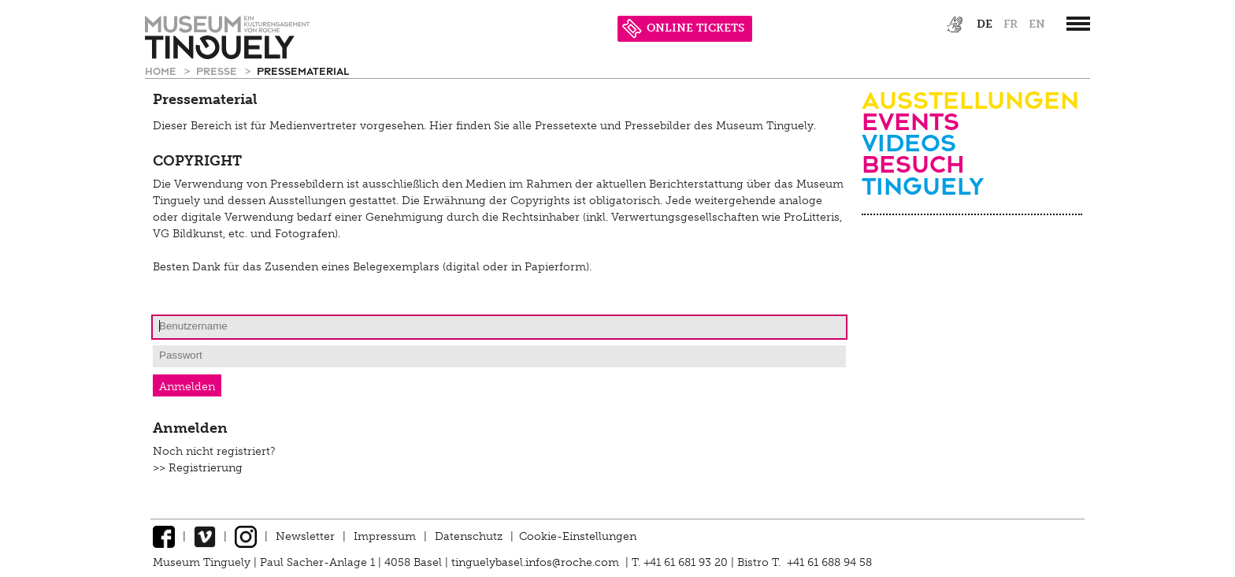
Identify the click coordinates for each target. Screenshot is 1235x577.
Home (162, 70)
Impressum (385, 536)
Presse (218, 70)
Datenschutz (469, 536)
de (984, 24)
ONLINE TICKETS (683, 28)
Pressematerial (303, 70)
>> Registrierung (198, 468)
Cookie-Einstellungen (577, 536)
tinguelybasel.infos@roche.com (536, 562)
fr (1010, 24)
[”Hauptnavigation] (1078, 24)
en (1037, 24)
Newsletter (305, 536)
